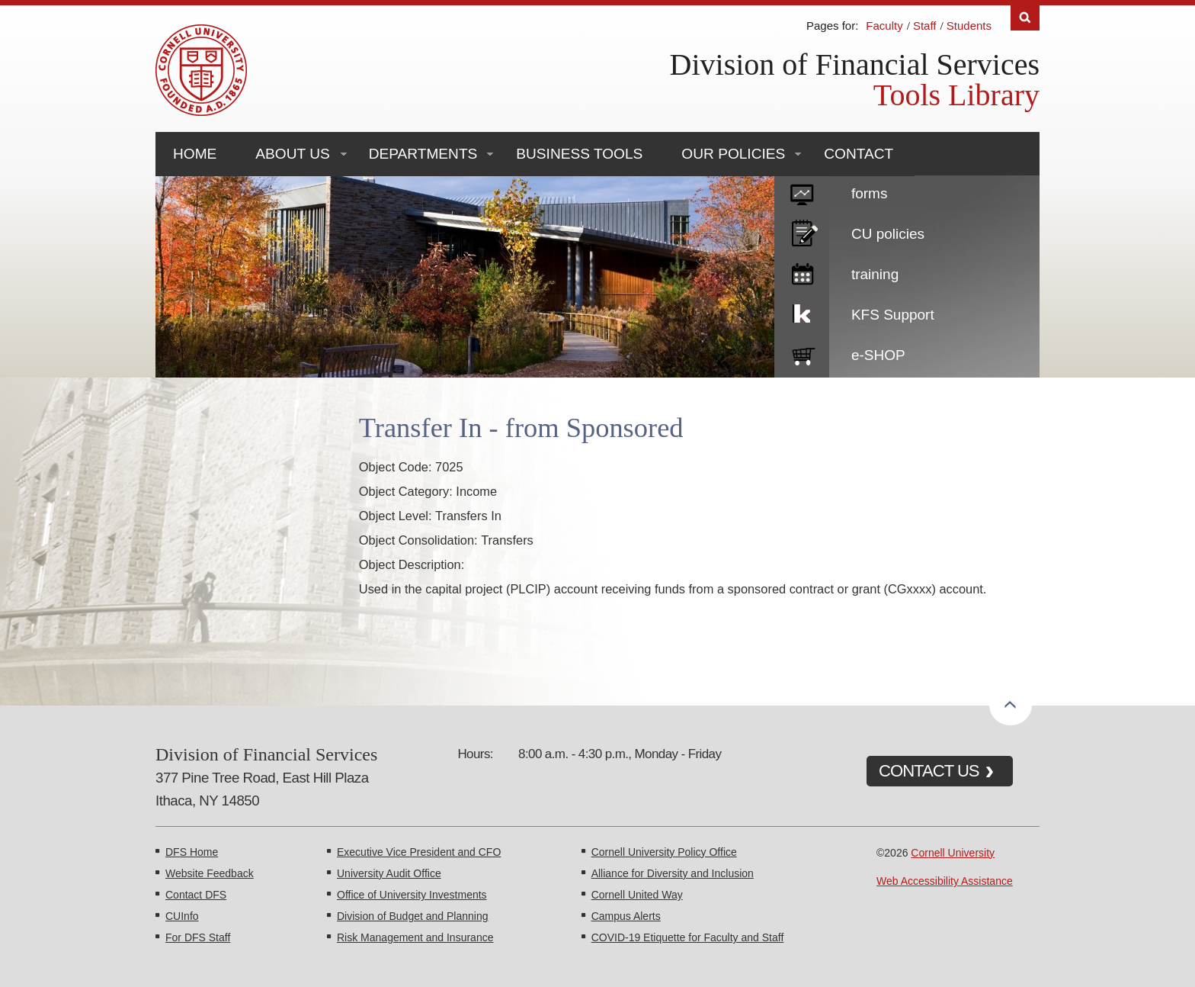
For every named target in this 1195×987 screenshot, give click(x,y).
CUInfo (182, 916)
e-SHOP (878, 355)
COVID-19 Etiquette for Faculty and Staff (687, 937)
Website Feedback (209, 873)
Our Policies (733, 154)
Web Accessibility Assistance (944, 881)
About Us (292, 154)
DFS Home (191, 852)
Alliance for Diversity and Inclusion (672, 873)
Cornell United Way (637, 895)
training (875, 274)
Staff (925, 25)
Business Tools (579, 154)
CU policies (887, 234)
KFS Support (892, 315)
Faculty (884, 25)
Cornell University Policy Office (664, 852)
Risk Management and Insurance (415, 937)
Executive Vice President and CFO (419, 852)
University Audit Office (389, 873)
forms (869, 193)
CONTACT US (929, 770)
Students (969, 25)
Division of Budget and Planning (412, 916)
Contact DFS (195, 895)
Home (194, 154)
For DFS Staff (197, 937)
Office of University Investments (412, 895)
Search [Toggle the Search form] (1025, 18)
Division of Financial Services (855, 64)
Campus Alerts (626, 916)
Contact (858, 154)
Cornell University (953, 853)
